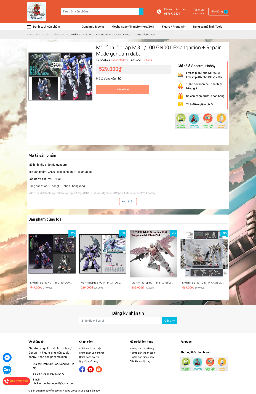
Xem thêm (128, 201)
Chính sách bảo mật (90, 348)
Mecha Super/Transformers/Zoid (133, 26)
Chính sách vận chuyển (92, 352)
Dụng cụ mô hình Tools (207, 26)
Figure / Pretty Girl (174, 26)
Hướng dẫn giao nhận (142, 357)
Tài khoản (199, 9)
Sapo (97, 390)
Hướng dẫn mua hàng (142, 348)
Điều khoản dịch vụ (140, 361)
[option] (52, 261)
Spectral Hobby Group (65, 390)
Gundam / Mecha (93, 26)
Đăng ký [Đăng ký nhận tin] (169, 320)
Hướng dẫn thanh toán (142, 352)
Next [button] (225, 261)
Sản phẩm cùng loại (45, 219)
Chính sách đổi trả (89, 357)
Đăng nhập (198, 13)
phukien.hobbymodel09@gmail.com (54, 383)
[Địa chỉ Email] (128, 320)
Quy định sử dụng (88, 361)
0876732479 (172, 13)
